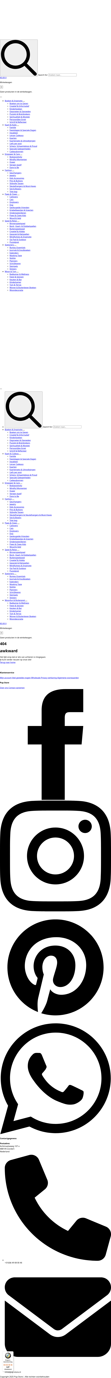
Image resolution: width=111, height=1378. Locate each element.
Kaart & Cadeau (12, 453)
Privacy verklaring (49, 677)
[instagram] (55, 910)
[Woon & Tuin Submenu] (18, 272)
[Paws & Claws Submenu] (18, 523)
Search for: (43, 75)
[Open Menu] (1, 388)
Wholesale (36, 677)
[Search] (19, 58)
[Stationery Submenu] (15, 245)
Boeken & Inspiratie (14, 100)
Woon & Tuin (11, 271)
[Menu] (12, 1352)
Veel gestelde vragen (21, 677)
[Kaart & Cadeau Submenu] (20, 454)
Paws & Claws (11, 194)
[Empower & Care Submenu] (21, 483)
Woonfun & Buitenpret (15, 600)
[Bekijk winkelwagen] (3, 77)
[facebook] (55, 799)
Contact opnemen (17, 687)
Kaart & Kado (11, 125)
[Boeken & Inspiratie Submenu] (24, 101)
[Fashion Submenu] (13, 499)
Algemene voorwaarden (68, 677)
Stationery (9, 245)
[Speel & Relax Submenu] (18, 221)
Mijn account (6, 677)
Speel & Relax (11, 221)
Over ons (4, 687)
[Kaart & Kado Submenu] (18, 125)
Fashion (8, 170)
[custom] (55, 1022)
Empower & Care (12, 154)
